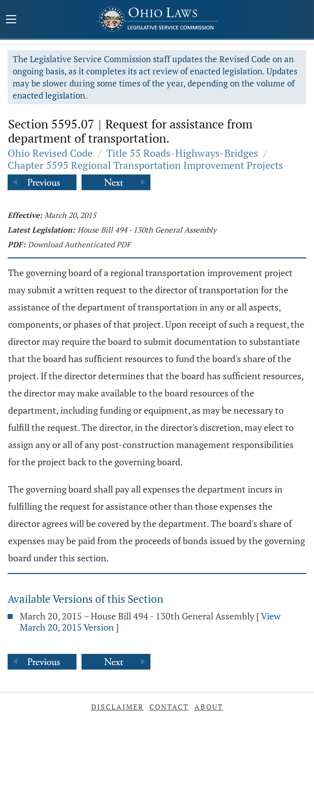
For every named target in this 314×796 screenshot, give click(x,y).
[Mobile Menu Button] (11, 20)
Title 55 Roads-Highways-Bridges (182, 153)
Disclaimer (117, 707)
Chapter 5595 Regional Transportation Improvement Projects (145, 165)
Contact (169, 707)
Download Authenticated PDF (79, 244)
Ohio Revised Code (50, 153)
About (208, 707)
